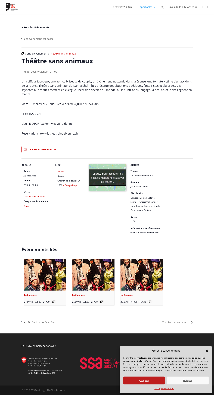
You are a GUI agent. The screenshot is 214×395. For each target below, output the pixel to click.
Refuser (187, 380)
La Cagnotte (30, 295)
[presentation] (45, 275)
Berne (27, 206)
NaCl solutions (56, 390)
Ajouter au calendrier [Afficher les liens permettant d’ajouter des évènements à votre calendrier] (40, 149)
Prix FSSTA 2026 (122, 7)
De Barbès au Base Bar (41, 322)
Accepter (144, 380)
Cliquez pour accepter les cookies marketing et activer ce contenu (107, 177)
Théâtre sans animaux (34, 196)
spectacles (146, 7)
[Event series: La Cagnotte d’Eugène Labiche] (53, 302)
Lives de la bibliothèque (183, 7)
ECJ (162, 7)
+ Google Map (70, 185)
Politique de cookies (164, 388)
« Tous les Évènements (35, 27)
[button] (207, 350)
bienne (60, 171)
